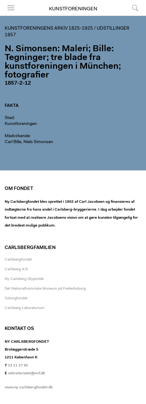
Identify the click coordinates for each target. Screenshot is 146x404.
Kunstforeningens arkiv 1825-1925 (49, 28)
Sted (9, 118)
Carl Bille (13, 142)
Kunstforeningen (73, 9)
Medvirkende (17, 136)
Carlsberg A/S (16, 269)
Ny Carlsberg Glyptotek (24, 279)
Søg (135, 8)
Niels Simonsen (38, 142)
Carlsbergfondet (18, 260)
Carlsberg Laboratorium (24, 308)
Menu (11, 8)
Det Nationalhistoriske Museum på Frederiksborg (45, 289)
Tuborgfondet (16, 298)
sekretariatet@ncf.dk (26, 373)
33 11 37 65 (18, 365)
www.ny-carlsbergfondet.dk (29, 387)
